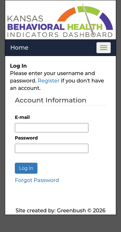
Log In (26, 168)
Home (19, 47)
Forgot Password (37, 180)
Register (49, 81)
